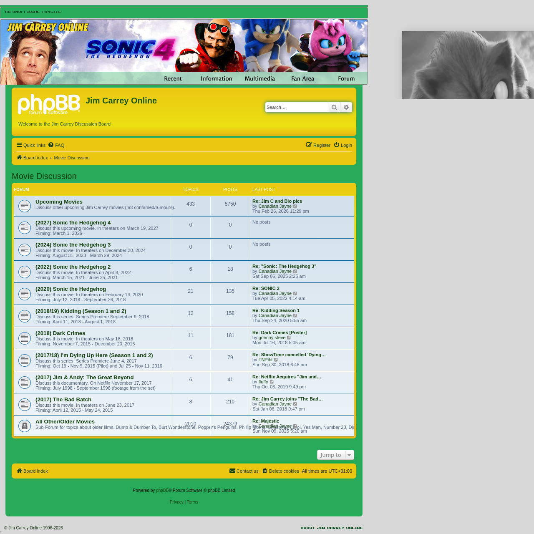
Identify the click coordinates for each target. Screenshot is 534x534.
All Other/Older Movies (65, 421)
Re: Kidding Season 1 (276, 310)
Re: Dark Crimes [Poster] (279, 332)
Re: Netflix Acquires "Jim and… (286, 376)
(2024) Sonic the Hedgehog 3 (73, 245)
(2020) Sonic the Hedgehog (70, 289)
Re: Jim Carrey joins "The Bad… (287, 398)
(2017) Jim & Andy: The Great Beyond (84, 377)
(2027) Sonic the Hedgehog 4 (73, 222)
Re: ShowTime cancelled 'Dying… (289, 354)
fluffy (263, 381)
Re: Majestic (265, 420)
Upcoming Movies (59, 202)
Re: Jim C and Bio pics (277, 201)
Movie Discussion (44, 176)
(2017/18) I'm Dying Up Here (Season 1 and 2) (94, 355)
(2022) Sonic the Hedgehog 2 (73, 267)
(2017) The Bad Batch (63, 399)
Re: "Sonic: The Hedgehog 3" (284, 266)
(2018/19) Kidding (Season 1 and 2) (80, 311)
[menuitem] (56, 145)
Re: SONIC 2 (266, 288)
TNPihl (265, 359)
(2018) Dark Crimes (60, 333)
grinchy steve (272, 337)
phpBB (162, 490)
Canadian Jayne (275, 206)
